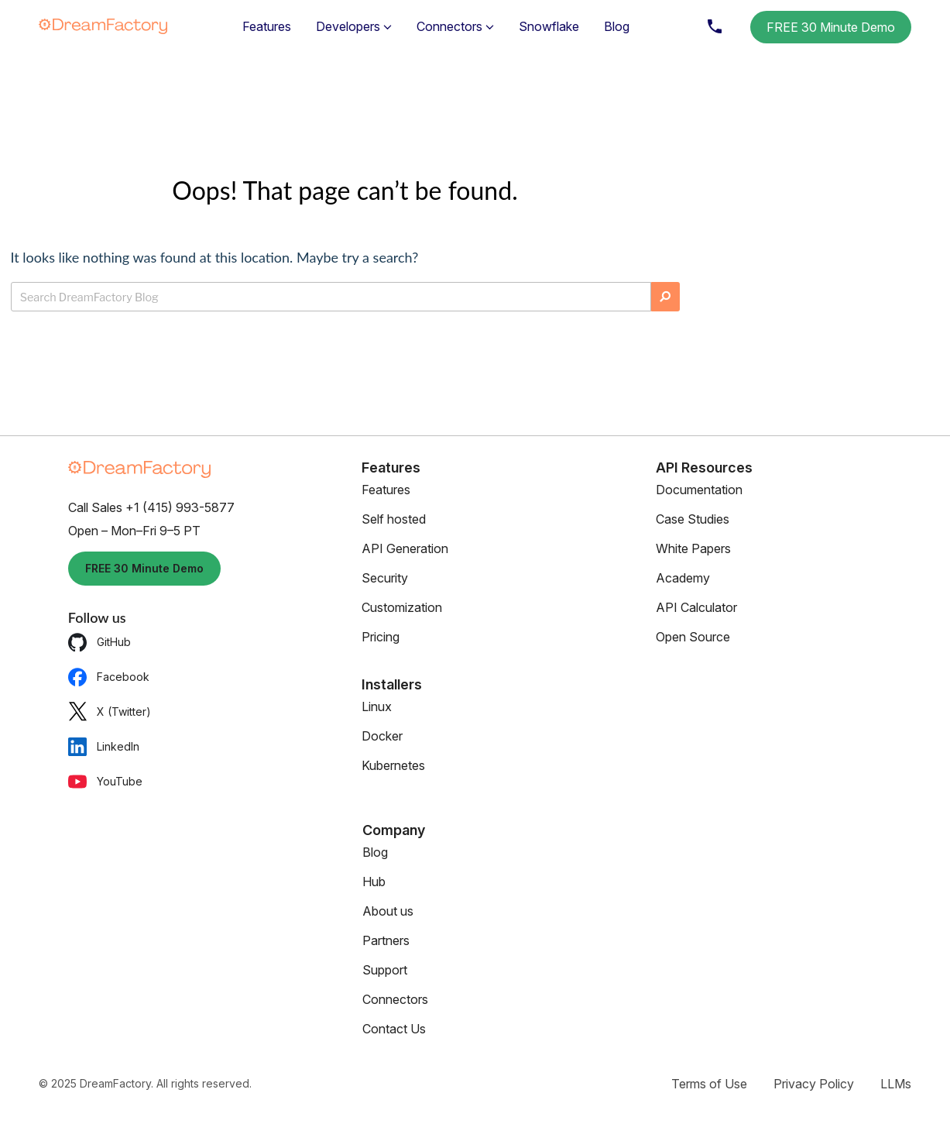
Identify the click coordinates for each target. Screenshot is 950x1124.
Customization (402, 607)
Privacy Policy (813, 1083)
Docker (382, 736)
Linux (377, 706)
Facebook (108, 676)
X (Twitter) (109, 711)
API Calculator (696, 607)
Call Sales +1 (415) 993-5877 (151, 507)
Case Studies (692, 519)
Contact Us (394, 1028)
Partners (386, 940)
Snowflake (549, 26)
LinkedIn (103, 746)
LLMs (895, 1083)
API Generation (405, 548)
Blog (616, 26)
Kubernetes (393, 765)
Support (384, 970)
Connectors (395, 999)
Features (266, 26)
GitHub (99, 641)
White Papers (693, 548)
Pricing (381, 636)
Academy (683, 578)
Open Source (693, 636)
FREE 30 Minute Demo (831, 27)
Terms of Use (709, 1083)
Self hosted (394, 519)
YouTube (105, 781)
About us (387, 911)
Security (385, 578)
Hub (374, 881)
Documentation (699, 489)
